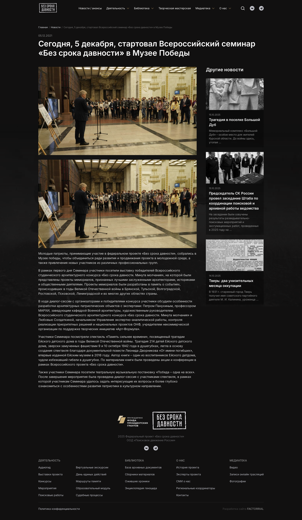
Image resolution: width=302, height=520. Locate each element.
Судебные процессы (89, 495)
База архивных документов (143, 467)
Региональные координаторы (195, 488)
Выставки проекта (50, 474)
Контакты (182, 495)
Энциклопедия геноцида (141, 488)
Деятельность (117, 8)
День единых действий (91, 474)
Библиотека (144, 8)
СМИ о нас (183, 481)
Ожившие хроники (137, 481)
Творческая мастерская (175, 8)
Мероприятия (47, 488)
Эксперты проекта (188, 474)
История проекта (187, 467)
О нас (225, 8)
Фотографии (238, 481)
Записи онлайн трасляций (247, 474)
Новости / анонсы (90, 8)
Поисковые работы (50, 495)
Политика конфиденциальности (59, 508)
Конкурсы (44, 481)
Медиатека (205, 8)
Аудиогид (44, 467)
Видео (234, 467)
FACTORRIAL (255, 508)
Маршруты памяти (88, 481)
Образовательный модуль (93, 488)
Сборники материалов (140, 474)
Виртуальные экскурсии (92, 467)
